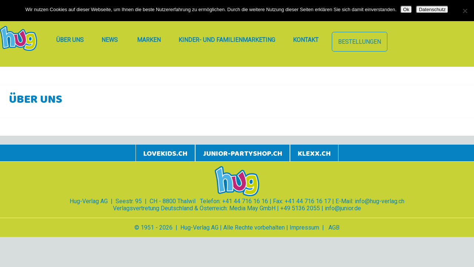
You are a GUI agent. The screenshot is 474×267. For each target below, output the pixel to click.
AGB (334, 227)
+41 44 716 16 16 (245, 201)
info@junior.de (343, 208)
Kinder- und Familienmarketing (226, 39)
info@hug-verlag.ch (379, 201)
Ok (406, 9)
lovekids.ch (165, 153)
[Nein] (464, 10)
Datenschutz (432, 9)
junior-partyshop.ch (242, 153)
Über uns (70, 39)
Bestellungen (359, 41)
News (109, 39)
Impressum (304, 227)
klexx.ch (314, 153)
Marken (149, 39)
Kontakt (305, 39)
